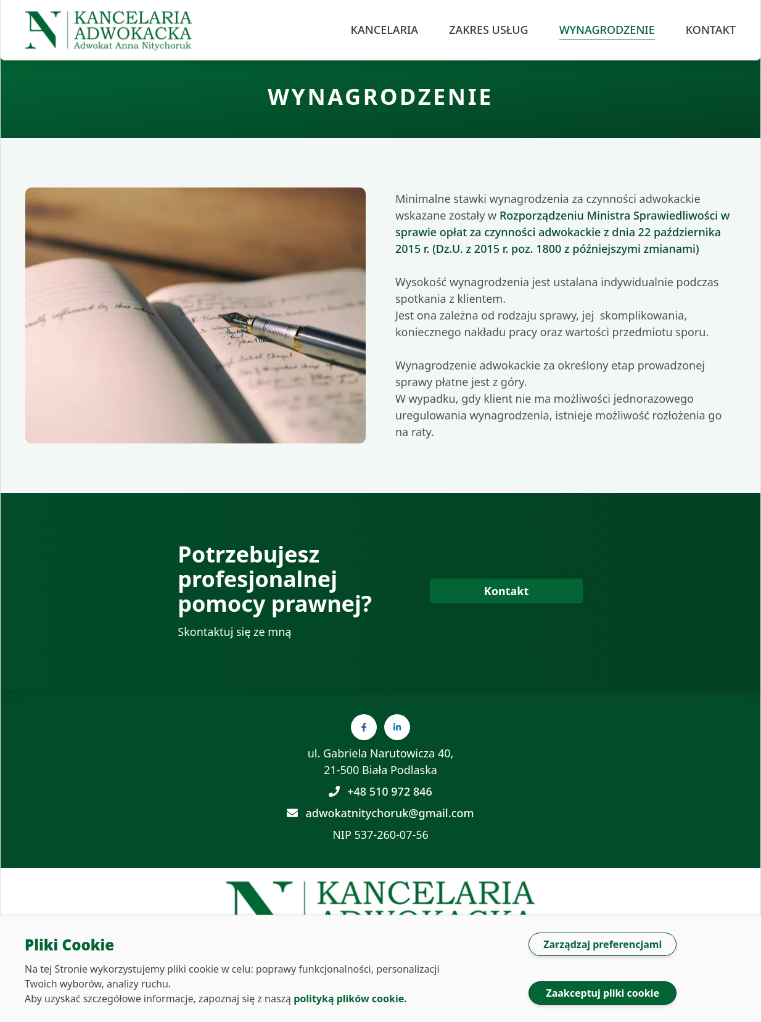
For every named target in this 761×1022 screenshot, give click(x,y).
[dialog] (380, 968)
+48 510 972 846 (380, 791)
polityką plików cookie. (350, 998)
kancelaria (385, 29)
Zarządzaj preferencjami (602, 944)
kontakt (711, 29)
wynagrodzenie (607, 29)
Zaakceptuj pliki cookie (602, 993)
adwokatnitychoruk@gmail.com (380, 813)
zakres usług (489, 29)
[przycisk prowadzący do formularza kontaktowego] (506, 591)
